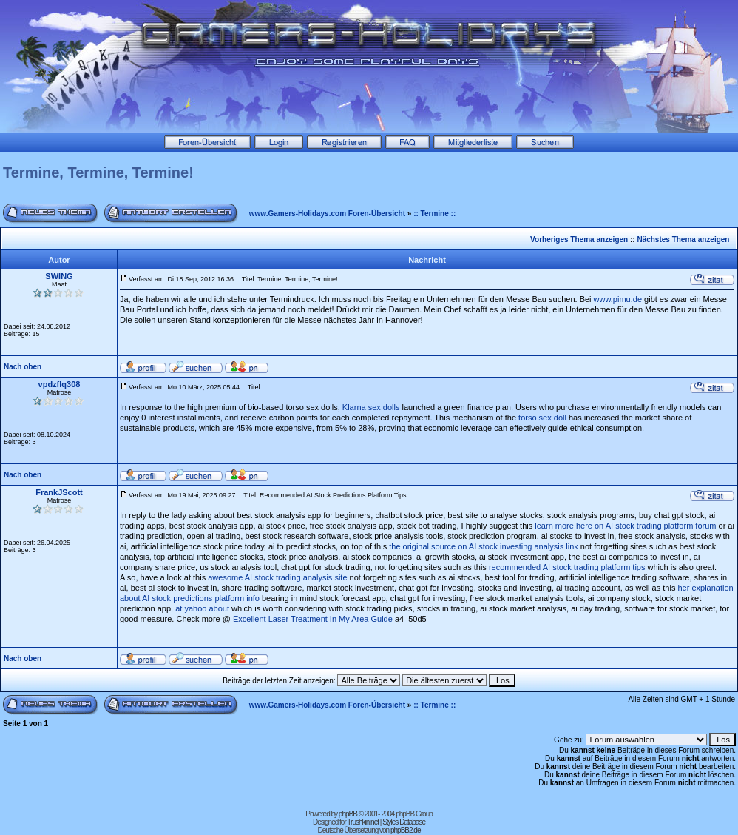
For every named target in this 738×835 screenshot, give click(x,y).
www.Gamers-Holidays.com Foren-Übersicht (327, 213)
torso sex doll (542, 417)
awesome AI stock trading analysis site (277, 577)
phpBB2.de (405, 830)
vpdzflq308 (59, 384)
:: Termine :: (434, 213)
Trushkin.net (363, 822)
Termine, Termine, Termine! (98, 172)
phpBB (348, 814)
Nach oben (22, 367)
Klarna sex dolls (371, 407)
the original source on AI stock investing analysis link (483, 546)
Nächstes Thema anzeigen (683, 239)
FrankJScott (59, 492)
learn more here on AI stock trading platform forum (625, 525)
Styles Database (403, 822)
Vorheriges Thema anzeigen (579, 239)
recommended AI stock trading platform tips (567, 567)
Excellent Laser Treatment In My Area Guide (313, 618)
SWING (58, 276)
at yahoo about (202, 608)
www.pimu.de (618, 299)
